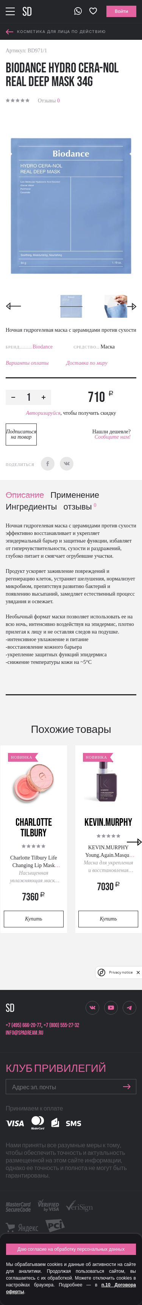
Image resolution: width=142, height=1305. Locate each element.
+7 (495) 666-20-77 (23, 1025)
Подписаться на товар (21, 434)
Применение (74, 495)
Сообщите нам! (113, 437)
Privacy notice (121, 972)
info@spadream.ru (24, 1033)
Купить (33, 919)
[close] (138, 972)
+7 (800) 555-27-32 (61, 1025)
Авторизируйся (43, 413)
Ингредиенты (31, 507)
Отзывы (49, 101)
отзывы (79, 507)
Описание (25, 495)
